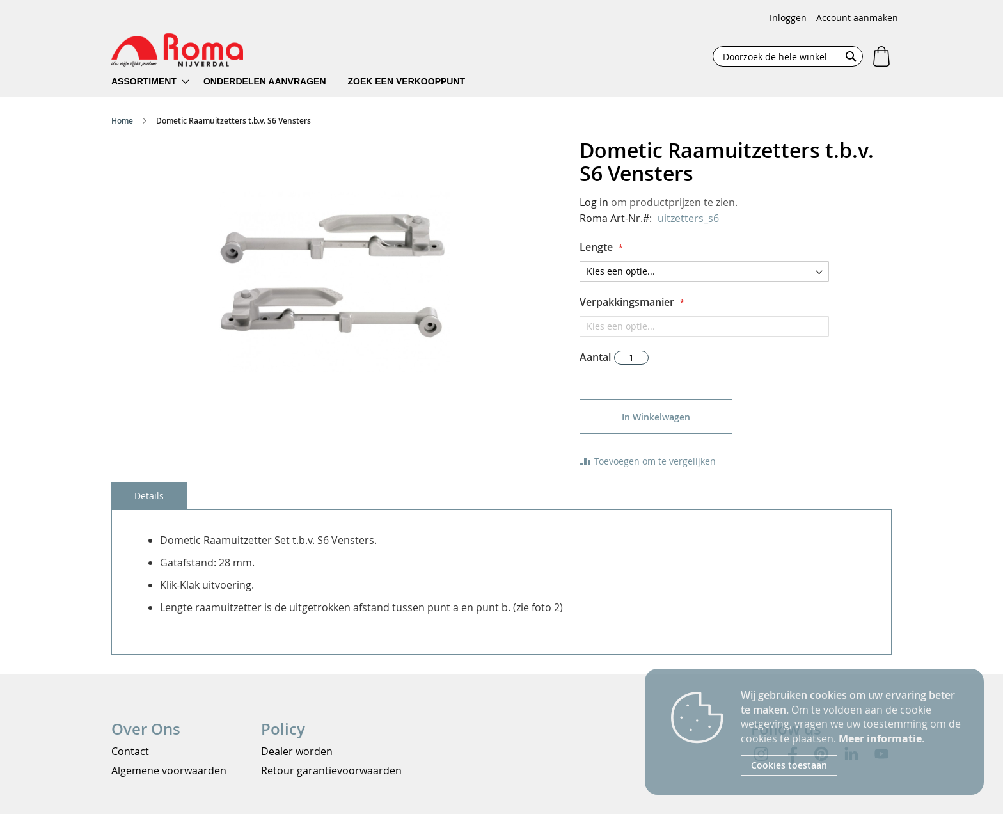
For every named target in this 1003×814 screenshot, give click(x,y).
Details (149, 496)
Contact (130, 751)
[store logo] (177, 50)
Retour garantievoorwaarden (331, 770)
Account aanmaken (857, 18)
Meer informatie (880, 738)
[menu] (296, 82)
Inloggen (788, 18)
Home (122, 120)
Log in (594, 202)
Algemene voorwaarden (168, 770)
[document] (853, 732)
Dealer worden (297, 751)
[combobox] (788, 56)
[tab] (149, 495)
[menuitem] (150, 82)
